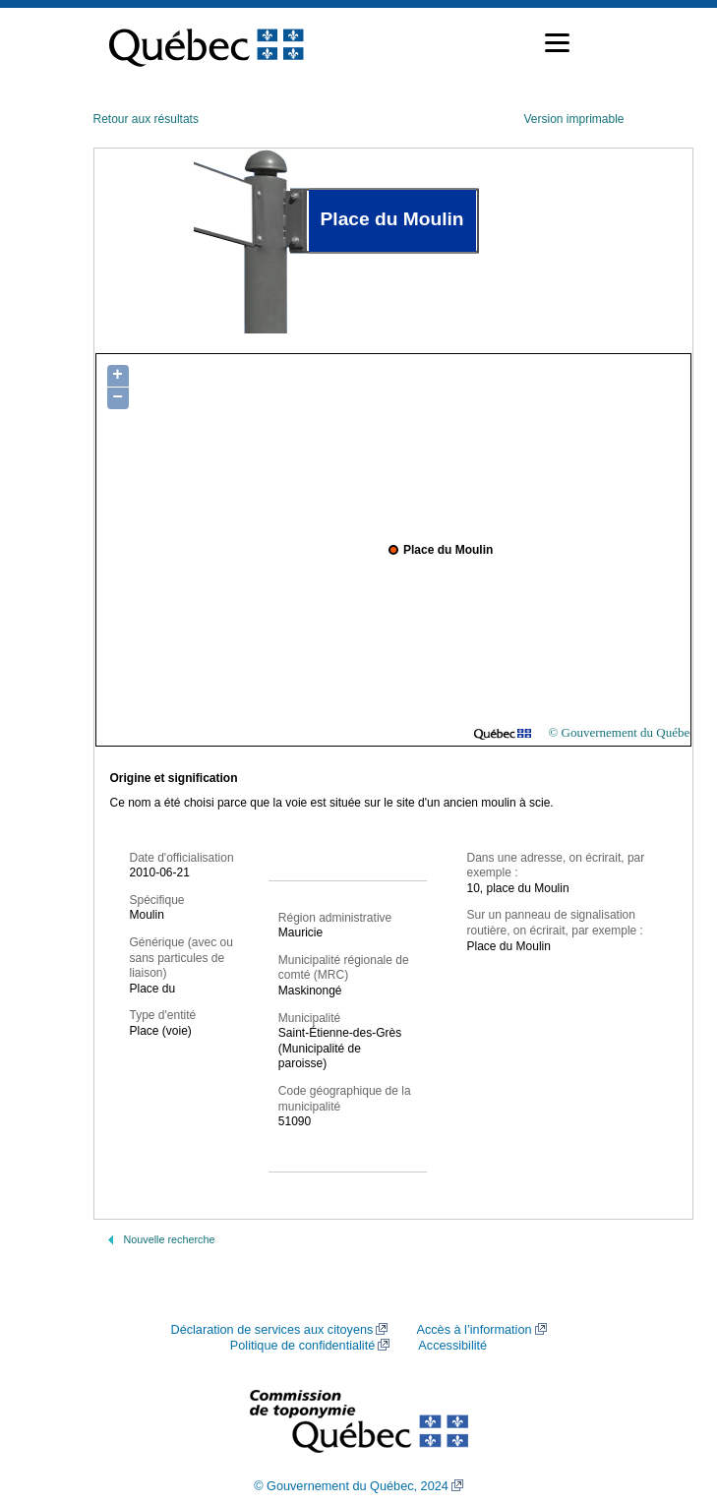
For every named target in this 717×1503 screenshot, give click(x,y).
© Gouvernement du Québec (621, 732)
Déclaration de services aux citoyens (271, 1330)
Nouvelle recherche (169, 1239)
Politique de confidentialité (302, 1346)
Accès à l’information (473, 1330)
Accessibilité (452, 1346)
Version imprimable (573, 119)
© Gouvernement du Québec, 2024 (351, 1486)
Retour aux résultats (146, 119)
